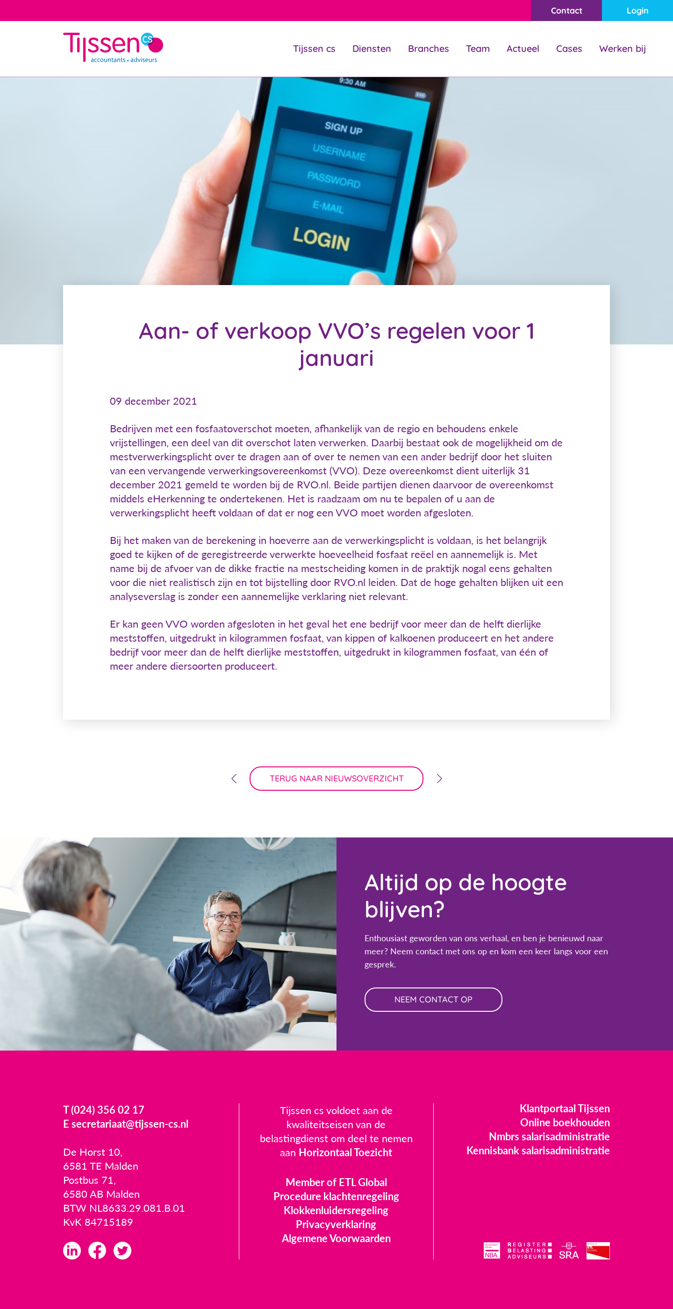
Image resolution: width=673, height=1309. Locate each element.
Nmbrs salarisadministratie (549, 1136)
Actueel (523, 48)
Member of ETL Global (336, 1182)
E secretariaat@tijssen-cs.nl (125, 1123)
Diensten (371, 48)
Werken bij (622, 48)
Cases (569, 48)
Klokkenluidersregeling (336, 1210)
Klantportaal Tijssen (565, 1108)
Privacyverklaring (336, 1224)
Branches (428, 48)
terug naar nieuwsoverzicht (337, 778)
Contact (566, 10)
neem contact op (433, 999)
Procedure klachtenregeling (336, 1196)
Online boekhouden (565, 1122)
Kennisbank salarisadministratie (538, 1150)
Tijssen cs (314, 48)
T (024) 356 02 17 (103, 1109)
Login (638, 10)
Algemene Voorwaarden (336, 1238)
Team (478, 48)
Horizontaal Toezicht (345, 1152)
